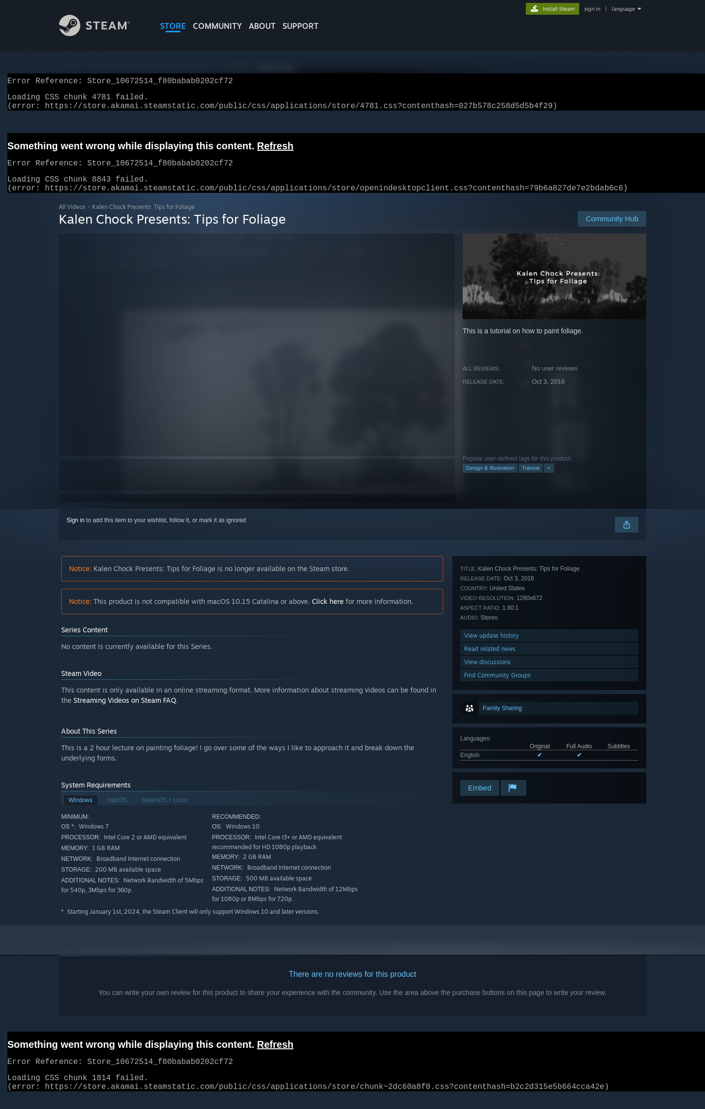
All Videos (72, 218)
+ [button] (548, 480)
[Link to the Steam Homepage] (102, 33)
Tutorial (531, 480)
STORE (173, 26)
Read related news (490, 738)
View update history (491, 725)
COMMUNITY (217, 26)
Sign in (76, 532)
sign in (592, 8)
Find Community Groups (497, 765)
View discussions (487, 752)
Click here (328, 613)
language (623, 8)
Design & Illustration (490, 480)
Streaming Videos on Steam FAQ (124, 712)
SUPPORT (300, 26)
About (262, 26)
